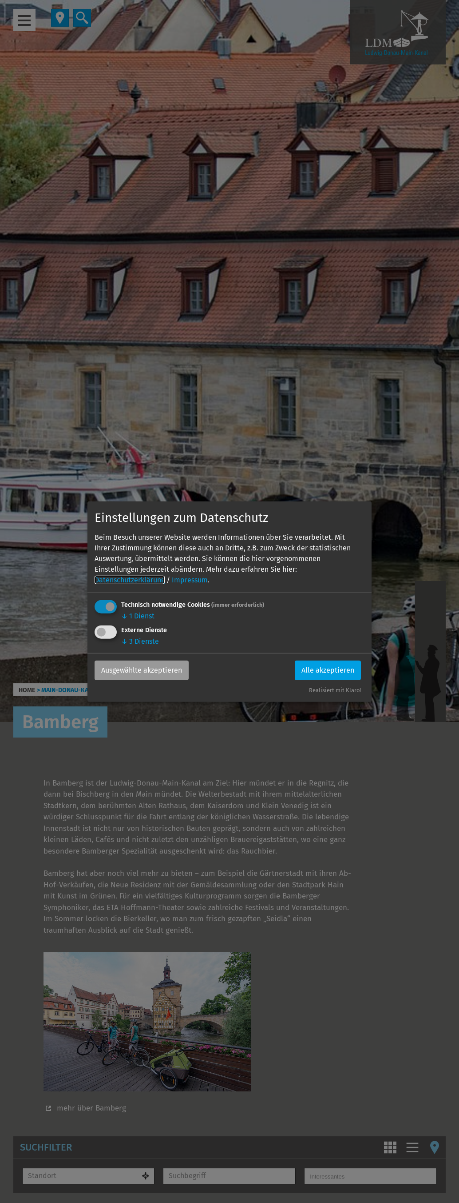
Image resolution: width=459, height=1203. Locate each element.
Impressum (190, 580)
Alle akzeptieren (327, 670)
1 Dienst (137, 616)
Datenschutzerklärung (130, 580)
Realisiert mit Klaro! (335, 690)
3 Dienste (140, 641)
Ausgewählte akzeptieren (141, 670)
